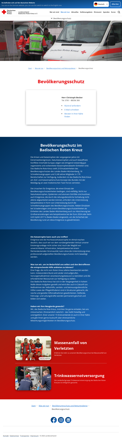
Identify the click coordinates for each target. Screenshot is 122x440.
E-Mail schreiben (71, 109)
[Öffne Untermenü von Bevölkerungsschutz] (61, 18)
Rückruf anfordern (72, 105)
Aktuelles (74, 12)
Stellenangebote (86, 12)
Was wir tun (65, 12)
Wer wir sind (54, 12)
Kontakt (6, 436)
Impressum (34, 436)
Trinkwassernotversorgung (79, 375)
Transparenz (24, 436)
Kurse (113, 12)
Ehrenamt (98, 12)
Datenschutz (14, 436)
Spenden (106, 12)
